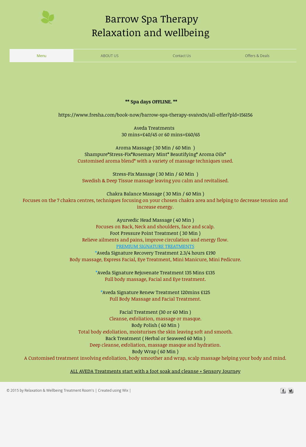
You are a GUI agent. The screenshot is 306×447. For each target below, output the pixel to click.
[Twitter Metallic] (290, 391)
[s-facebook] (283, 391)
